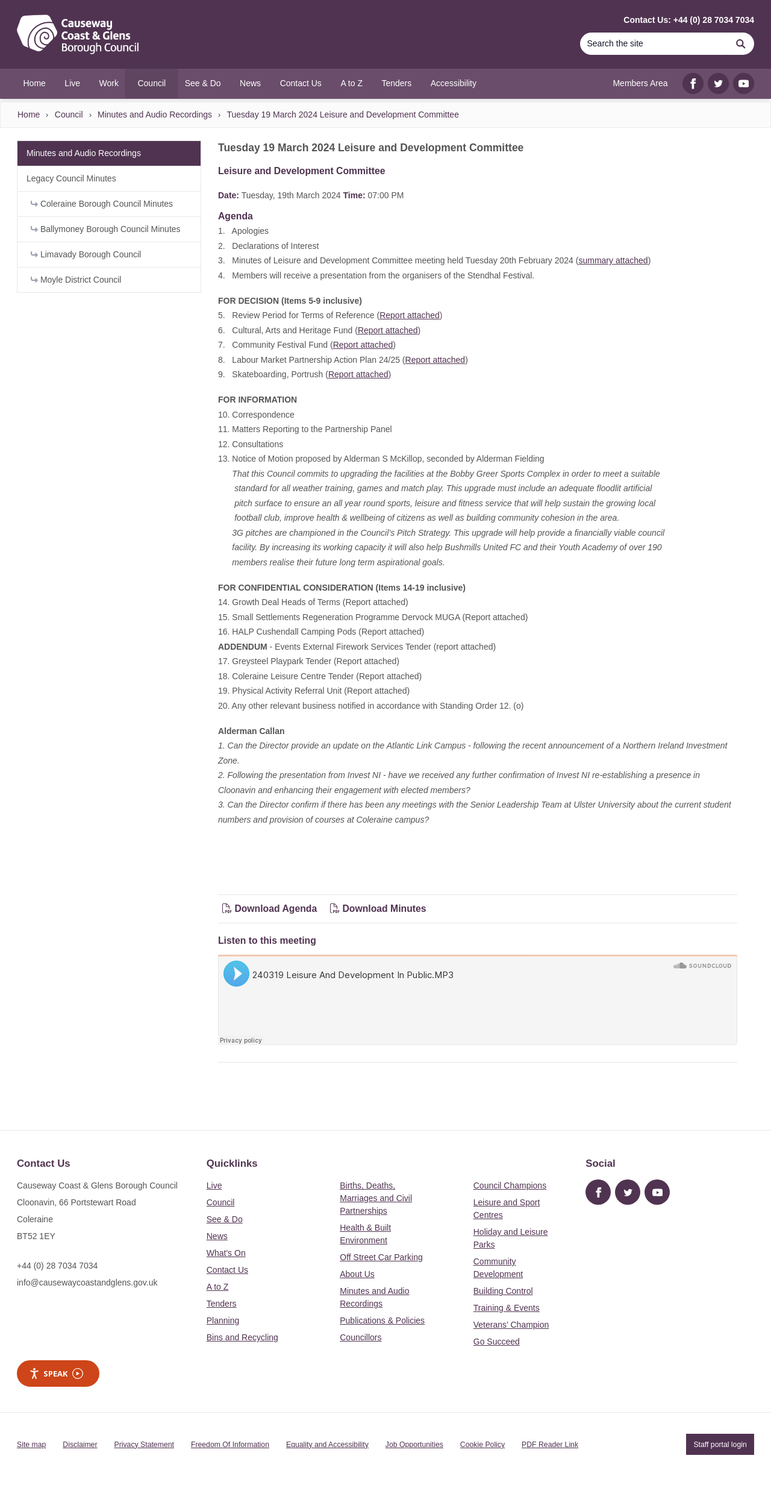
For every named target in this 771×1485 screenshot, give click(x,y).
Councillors (360, 1337)
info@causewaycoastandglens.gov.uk (87, 1282)
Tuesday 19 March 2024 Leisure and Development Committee (342, 114)
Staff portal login (719, 1444)
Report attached (409, 315)
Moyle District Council (76, 279)
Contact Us (227, 1270)
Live (214, 1185)
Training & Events (506, 1308)
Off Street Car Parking (381, 1257)
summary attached (613, 260)
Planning (223, 1320)
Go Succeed (496, 1341)
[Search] (653, 44)
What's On (226, 1253)
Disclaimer (80, 1444)
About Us (357, 1274)
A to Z (218, 1287)
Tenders (222, 1303)
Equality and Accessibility (327, 1444)
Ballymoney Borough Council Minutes (106, 229)
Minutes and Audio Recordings (155, 114)
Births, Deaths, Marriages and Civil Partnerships (376, 1198)
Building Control (503, 1291)
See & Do (225, 1219)
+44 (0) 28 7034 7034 (57, 1265)
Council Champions (509, 1185)
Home (28, 114)
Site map (31, 1444)
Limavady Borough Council (86, 254)
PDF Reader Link (550, 1444)
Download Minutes (378, 908)
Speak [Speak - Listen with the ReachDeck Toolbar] (56, 1374)
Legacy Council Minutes (71, 178)
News (217, 1236)
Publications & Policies (382, 1320)
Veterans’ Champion (511, 1325)
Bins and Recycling (242, 1337)
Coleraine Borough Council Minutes (102, 204)
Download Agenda (271, 908)
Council (69, 114)
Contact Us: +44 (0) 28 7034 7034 (688, 20)
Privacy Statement (144, 1444)
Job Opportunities (414, 1444)
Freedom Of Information (230, 1444)
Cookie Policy (482, 1444)
